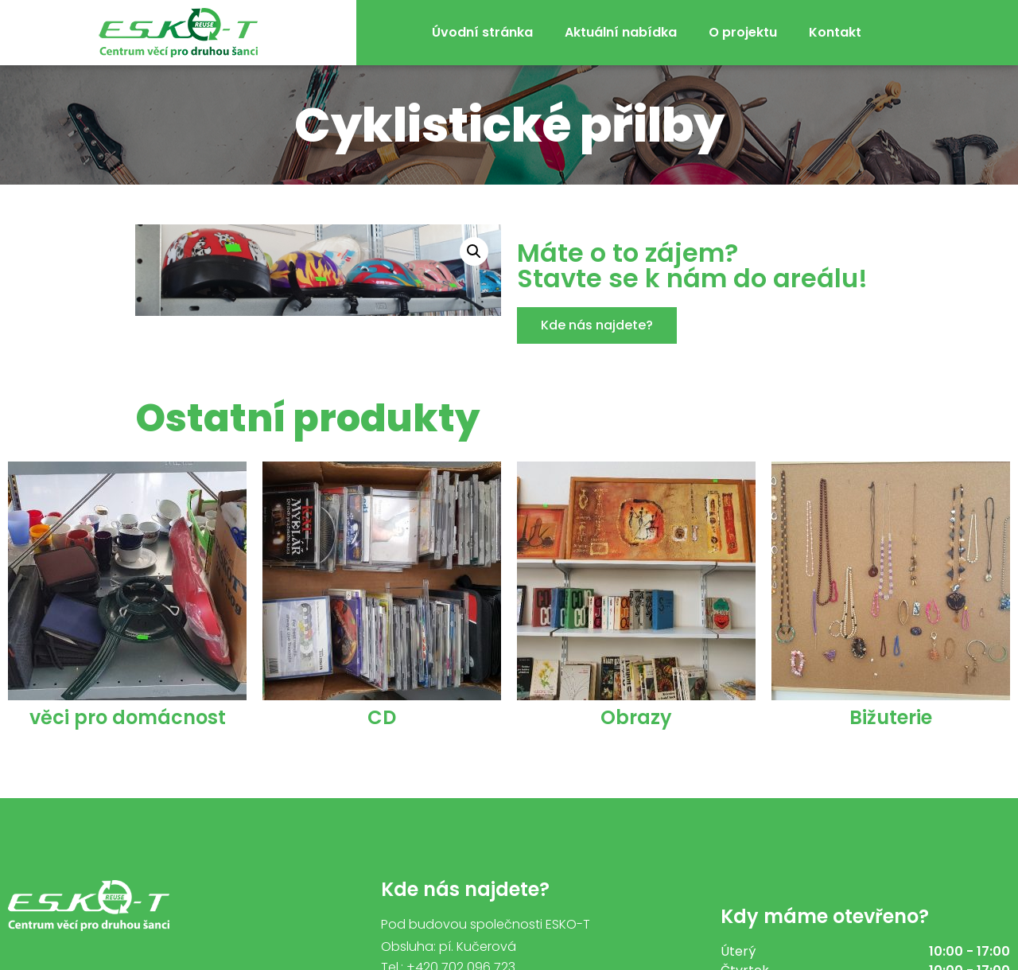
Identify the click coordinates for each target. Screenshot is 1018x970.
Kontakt (835, 32)
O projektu (743, 32)
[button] (597, 325)
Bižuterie (890, 717)
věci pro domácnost (127, 717)
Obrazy (636, 717)
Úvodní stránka (482, 32)
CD (381, 717)
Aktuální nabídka (621, 32)
